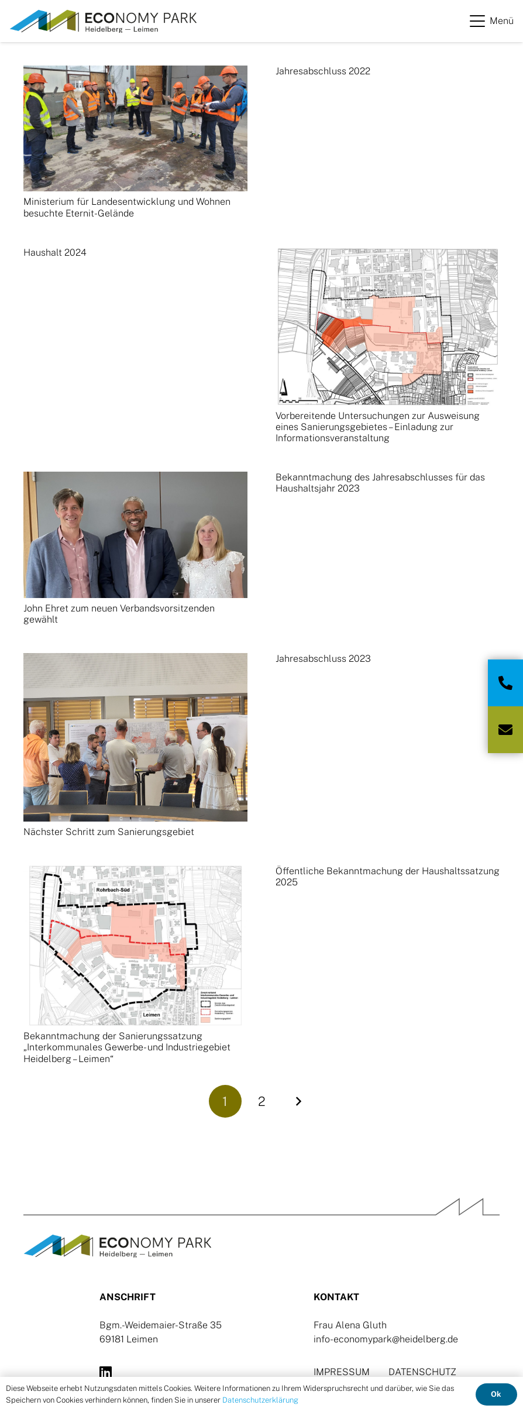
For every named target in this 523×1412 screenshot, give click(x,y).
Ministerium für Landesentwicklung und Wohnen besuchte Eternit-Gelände (126, 207)
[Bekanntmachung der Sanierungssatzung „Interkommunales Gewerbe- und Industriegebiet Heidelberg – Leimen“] (135, 945)
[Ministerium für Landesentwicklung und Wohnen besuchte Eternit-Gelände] (135, 128)
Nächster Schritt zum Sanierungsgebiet (108, 831)
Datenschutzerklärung (260, 1400)
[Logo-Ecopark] (103, 21)
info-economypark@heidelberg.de (386, 1339)
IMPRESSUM (342, 1371)
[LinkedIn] (105, 1372)
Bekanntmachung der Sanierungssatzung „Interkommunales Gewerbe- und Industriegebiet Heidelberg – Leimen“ (126, 1047)
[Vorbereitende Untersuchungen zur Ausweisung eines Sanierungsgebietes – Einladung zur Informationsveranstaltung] (388, 326)
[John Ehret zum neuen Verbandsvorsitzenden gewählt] (135, 535)
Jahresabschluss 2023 (323, 658)
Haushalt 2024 (55, 252)
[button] (491, 21)
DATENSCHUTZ (422, 1371)
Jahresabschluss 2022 (323, 71)
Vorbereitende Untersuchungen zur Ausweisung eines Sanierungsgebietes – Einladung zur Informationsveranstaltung (378, 427)
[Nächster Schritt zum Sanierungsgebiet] (135, 737)
